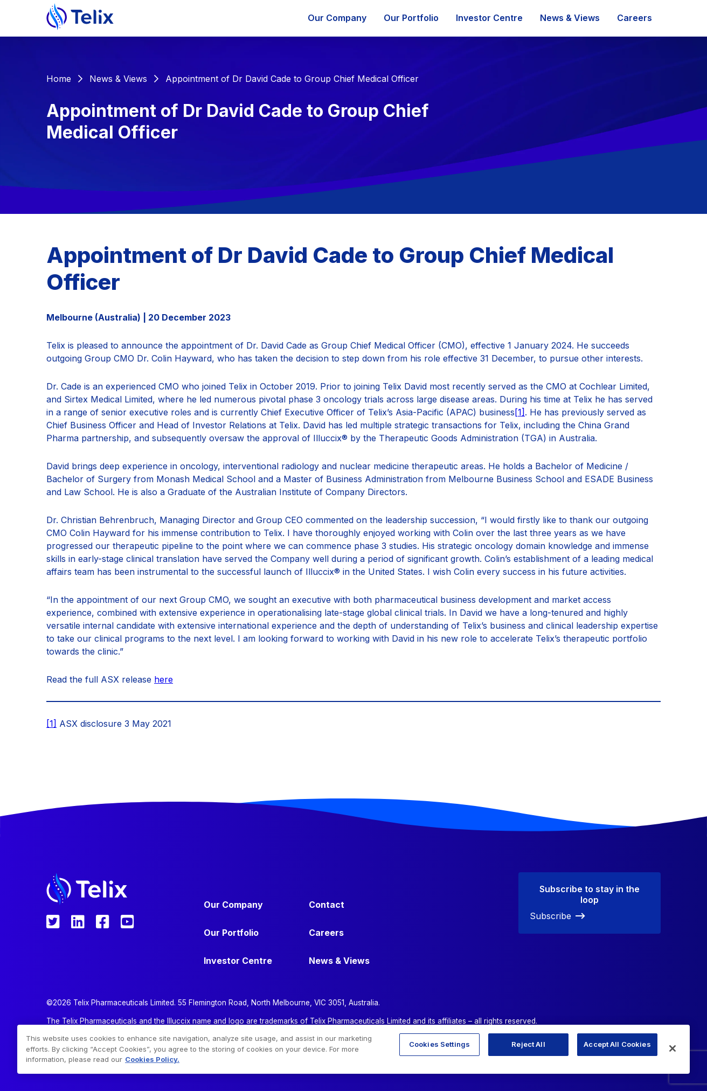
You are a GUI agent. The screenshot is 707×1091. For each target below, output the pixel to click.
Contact (326, 904)
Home (58, 78)
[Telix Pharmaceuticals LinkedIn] (78, 921)
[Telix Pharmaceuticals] (80, 18)
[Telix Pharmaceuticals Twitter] (53, 921)
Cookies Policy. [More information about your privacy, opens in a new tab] (152, 1059)
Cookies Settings (439, 1044)
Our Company (337, 17)
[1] (520, 412)
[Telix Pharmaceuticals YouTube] (127, 921)
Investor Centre (489, 17)
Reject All (528, 1044)
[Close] (672, 1048)
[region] (353, 1049)
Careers (634, 17)
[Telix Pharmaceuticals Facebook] (102, 921)
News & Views (570, 17)
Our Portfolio (411, 17)
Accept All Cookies (617, 1044)
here (163, 679)
